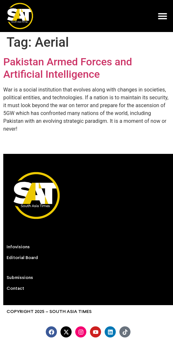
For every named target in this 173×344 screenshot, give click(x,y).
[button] (162, 15)
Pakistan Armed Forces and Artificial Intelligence (67, 68)
